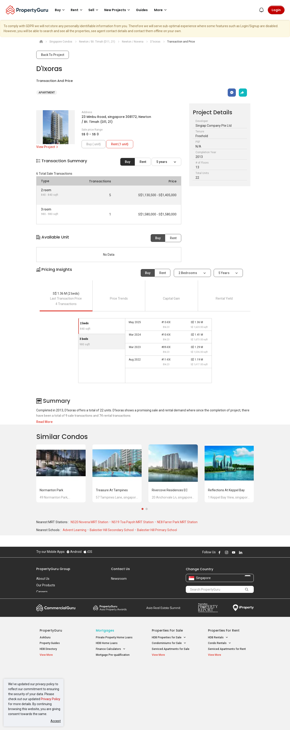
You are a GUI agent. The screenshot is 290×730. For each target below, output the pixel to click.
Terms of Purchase (141, 719)
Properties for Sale (167, 630)
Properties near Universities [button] (171, 681)
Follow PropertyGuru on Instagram (226, 552)
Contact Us (120, 569)
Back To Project (52, 55)
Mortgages (105, 630)
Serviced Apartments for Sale (170, 649)
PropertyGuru (51, 630)
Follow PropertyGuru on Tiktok (252, 552)
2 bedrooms (188, 273)
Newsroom (119, 578)
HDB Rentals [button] (218, 637)
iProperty (243, 607)
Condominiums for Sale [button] (169, 643)
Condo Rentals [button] (219, 643)
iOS (87, 551)
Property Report (208, 607)
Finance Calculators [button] (111, 649)
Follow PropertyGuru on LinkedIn (240, 552)
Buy (127, 162)
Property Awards (110, 608)
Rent (143, 162)
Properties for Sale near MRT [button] (116, 681)
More (161, 10)
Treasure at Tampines (112, 490)
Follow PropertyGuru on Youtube (233, 552)
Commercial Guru (55, 607)
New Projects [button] (117, 10)
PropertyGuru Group (53, 569)
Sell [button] (94, 10)
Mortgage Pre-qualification (113, 654)
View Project (47, 147)
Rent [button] (77, 10)
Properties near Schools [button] (169, 687)
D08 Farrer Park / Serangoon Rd (228, 692)
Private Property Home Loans (114, 637)
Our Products (45, 585)
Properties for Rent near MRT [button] (116, 687)
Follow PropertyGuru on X (247, 552)
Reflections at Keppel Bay (226, 490)
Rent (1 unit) (119, 144)
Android (74, 551)
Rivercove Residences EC (170, 490)
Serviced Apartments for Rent (227, 649)
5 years (162, 162)
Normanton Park (51, 490)
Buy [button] (60, 10)
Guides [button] (142, 10)
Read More (44, 422)
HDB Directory (48, 649)
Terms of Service (85, 719)
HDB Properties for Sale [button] (169, 637)
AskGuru (45, 637)
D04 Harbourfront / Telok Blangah (229, 676)
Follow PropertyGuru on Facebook (219, 552)
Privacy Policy (50, 699)
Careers (42, 592)
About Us (42, 578)
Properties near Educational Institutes (170, 672)
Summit (163, 608)
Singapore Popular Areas (228, 669)
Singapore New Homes (58, 669)
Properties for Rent (223, 630)
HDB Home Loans (107, 643)
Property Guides (50, 643)
